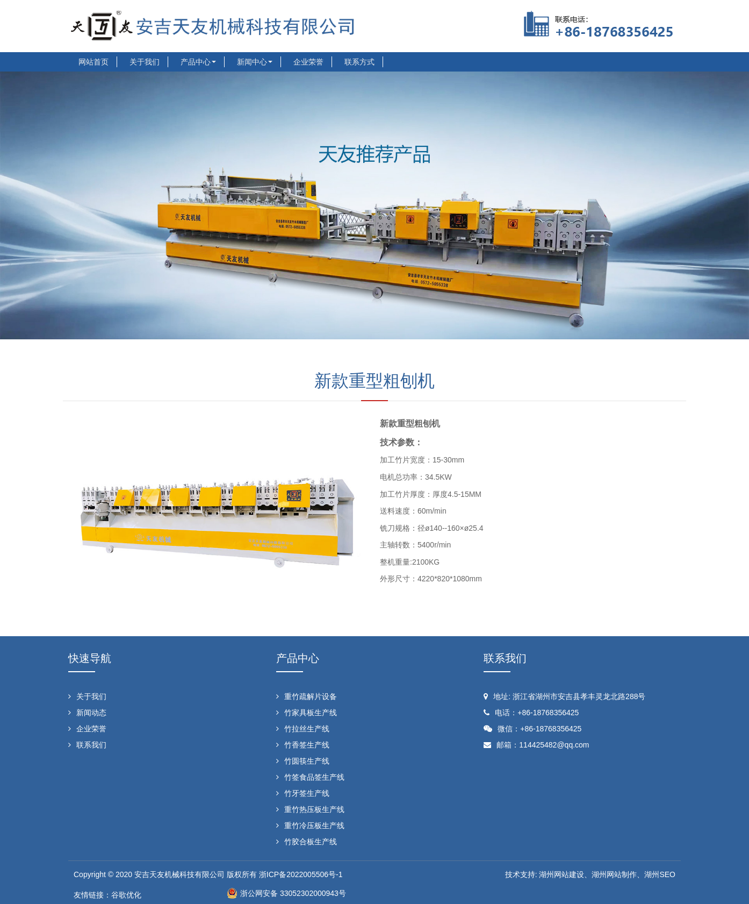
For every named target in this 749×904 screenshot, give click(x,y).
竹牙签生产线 (306, 793)
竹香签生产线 (306, 745)
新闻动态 (91, 712)
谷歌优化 (126, 895)
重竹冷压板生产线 (314, 825)
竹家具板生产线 (310, 712)
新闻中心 (254, 62)
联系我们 (91, 745)
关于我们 (144, 62)
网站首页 (93, 62)
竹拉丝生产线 (306, 728)
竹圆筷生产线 (306, 761)
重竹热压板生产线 (314, 809)
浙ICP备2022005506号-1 (300, 874)
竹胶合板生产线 (310, 841)
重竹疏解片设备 (310, 696)
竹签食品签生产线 (314, 777)
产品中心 (198, 62)
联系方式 (359, 62)
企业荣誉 (308, 62)
